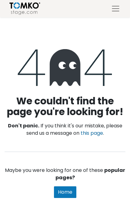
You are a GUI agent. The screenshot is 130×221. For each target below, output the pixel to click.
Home (65, 192)
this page (92, 133)
